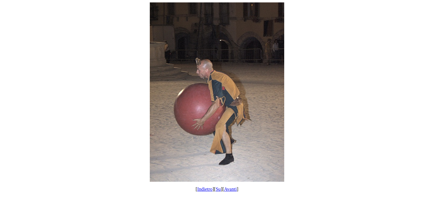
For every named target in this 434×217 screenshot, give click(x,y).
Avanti (230, 189)
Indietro (204, 189)
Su (218, 189)
